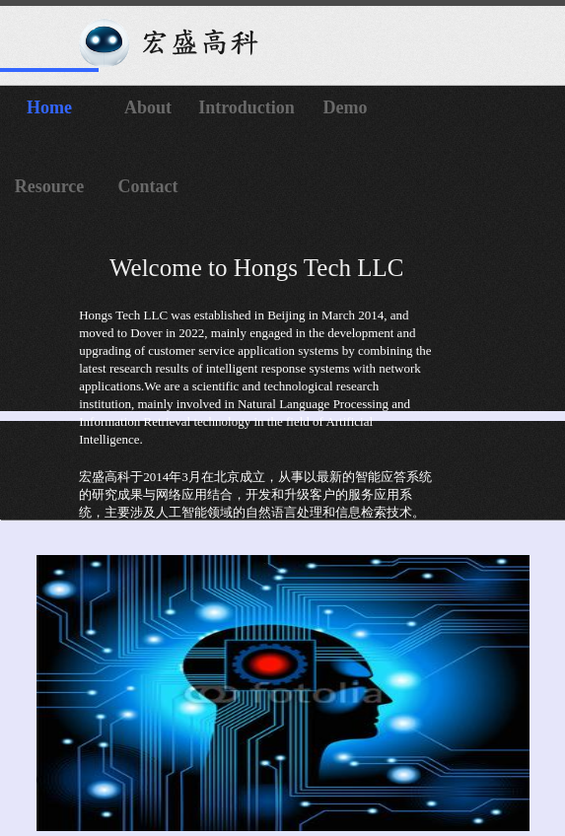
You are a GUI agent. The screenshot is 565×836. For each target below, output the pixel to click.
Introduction (246, 107)
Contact (148, 186)
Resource (50, 186)
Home (49, 107)
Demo (345, 107)
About (148, 107)
